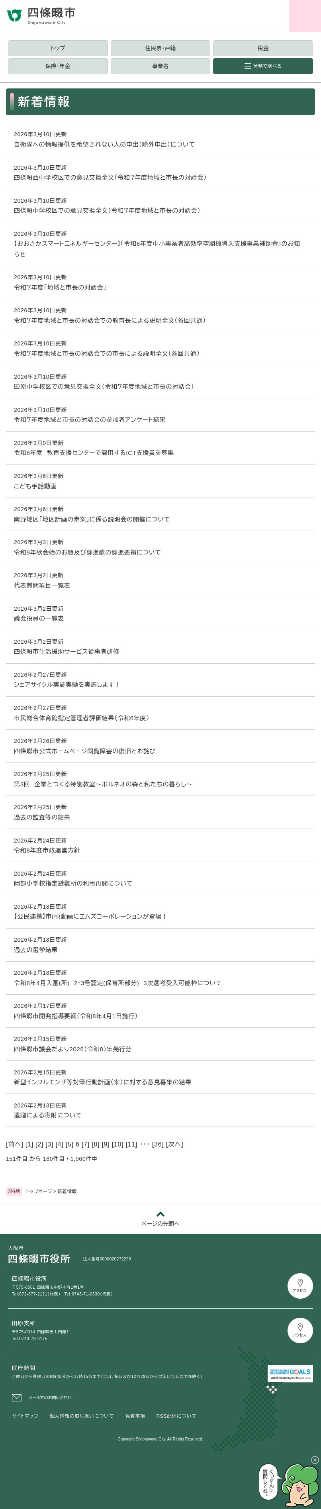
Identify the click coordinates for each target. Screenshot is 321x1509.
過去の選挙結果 (36, 950)
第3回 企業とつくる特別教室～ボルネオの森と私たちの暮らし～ (103, 784)
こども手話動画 (35, 486)
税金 (263, 48)
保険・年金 (57, 66)
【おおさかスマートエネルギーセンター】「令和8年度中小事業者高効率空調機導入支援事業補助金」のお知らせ (157, 248)
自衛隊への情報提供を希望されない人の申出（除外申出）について (104, 144)
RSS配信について (177, 1416)
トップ (58, 48)
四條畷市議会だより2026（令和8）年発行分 (73, 1049)
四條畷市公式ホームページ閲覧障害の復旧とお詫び (85, 751)
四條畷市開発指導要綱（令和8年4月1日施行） (76, 1016)
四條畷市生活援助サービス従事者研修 (66, 651)
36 (158, 1144)
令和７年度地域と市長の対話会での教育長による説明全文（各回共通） (110, 320)
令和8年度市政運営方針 (47, 850)
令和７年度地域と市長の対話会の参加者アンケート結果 (90, 419)
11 (131, 1144)
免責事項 (135, 1416)
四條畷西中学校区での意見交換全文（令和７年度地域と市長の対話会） (110, 177)
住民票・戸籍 (160, 48)
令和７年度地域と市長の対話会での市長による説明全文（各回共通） (107, 353)
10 (117, 1144)
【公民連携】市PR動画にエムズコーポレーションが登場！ (91, 916)
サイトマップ (25, 1416)
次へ (174, 1144)
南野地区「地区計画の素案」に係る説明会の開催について (92, 519)
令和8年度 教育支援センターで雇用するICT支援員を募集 (94, 452)
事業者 (160, 66)
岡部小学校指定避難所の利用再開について (73, 883)
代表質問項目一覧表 (42, 585)
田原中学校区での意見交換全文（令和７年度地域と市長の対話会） (104, 386)
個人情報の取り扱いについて (82, 1416)
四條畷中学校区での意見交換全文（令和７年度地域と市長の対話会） (107, 210)
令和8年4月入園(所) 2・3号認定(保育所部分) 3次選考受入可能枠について (118, 983)
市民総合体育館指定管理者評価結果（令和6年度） (82, 718)
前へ (14, 1144)
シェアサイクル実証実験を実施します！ (67, 684)
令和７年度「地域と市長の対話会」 (60, 287)
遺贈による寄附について (48, 1115)
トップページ (39, 1191)
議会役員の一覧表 (39, 618)
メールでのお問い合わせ (50, 1397)
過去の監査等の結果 (42, 817)
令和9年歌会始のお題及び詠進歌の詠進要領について (87, 552)
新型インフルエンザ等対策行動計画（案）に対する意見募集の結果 (103, 1082)
